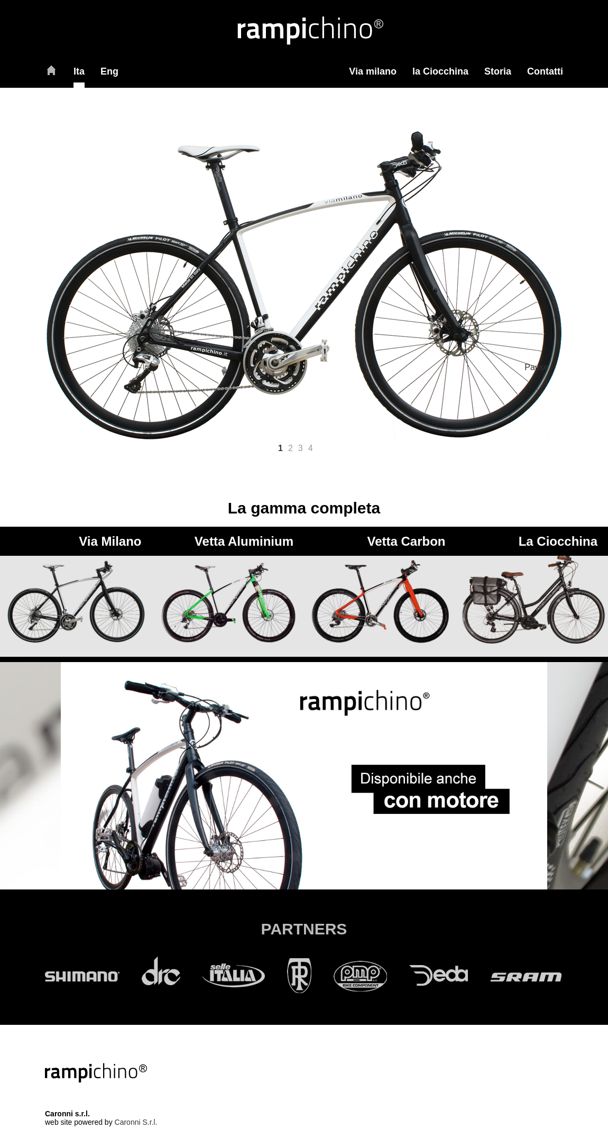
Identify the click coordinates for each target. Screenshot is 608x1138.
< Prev (27, 257)
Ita (79, 71)
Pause (536, 367)
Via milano (373, 71)
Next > (404, 257)
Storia (497, 71)
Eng (109, 71)
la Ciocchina (440, 71)
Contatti (545, 71)
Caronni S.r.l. (136, 1122)
